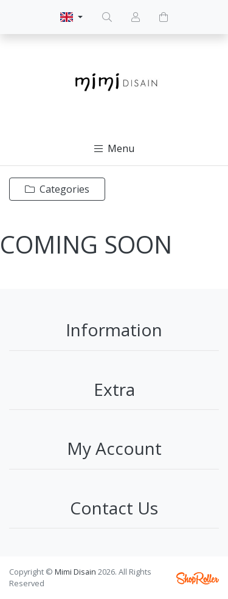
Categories (57, 189)
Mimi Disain (75, 571)
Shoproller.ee (197, 578)
